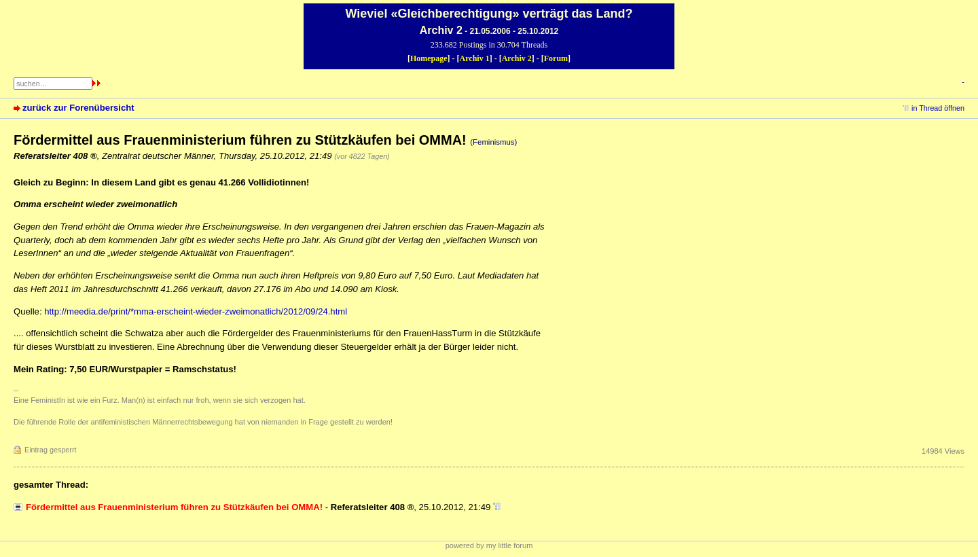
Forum (556, 58)
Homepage (429, 58)
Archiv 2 (517, 58)
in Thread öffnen (937, 108)
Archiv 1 (475, 58)
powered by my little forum (489, 545)
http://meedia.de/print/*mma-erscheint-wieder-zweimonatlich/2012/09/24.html (195, 311)
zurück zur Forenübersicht (78, 108)
